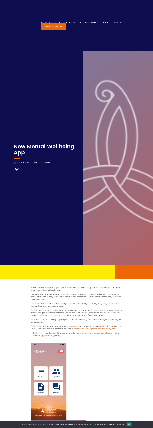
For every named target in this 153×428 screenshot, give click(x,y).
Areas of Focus (50, 22)
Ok (129, 424)
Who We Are (70, 22)
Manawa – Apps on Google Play (45, 335)
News (105, 22)
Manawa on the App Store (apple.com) (99, 333)
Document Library (89, 22)
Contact (118, 22)
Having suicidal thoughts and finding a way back (94, 329)
